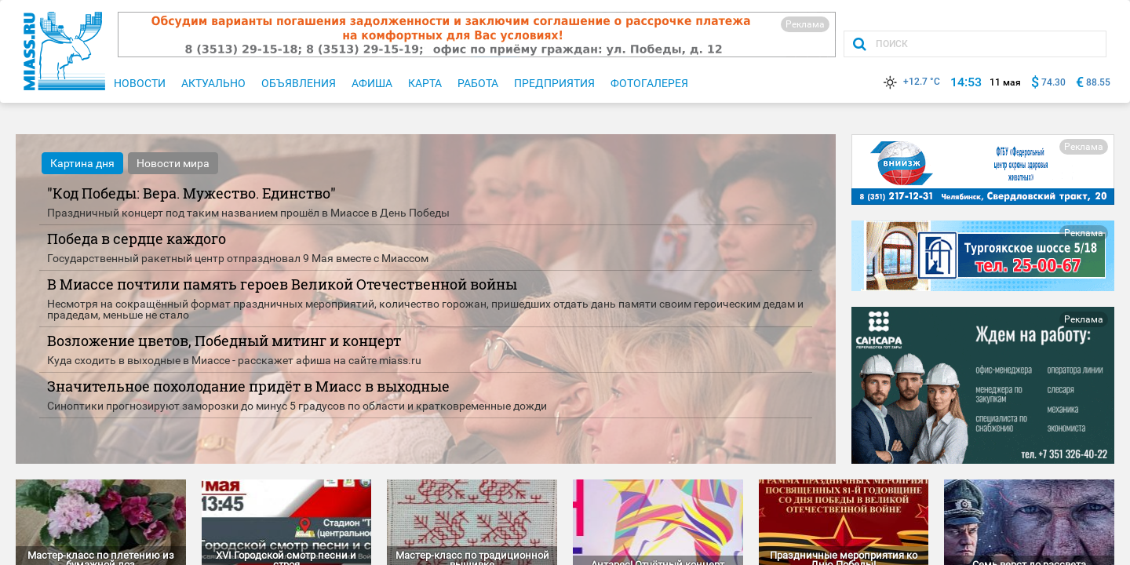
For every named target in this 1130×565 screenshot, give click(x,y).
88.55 (1098, 82)
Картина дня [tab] (82, 163)
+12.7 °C (910, 81)
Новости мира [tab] (173, 163)
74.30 (1053, 82)
